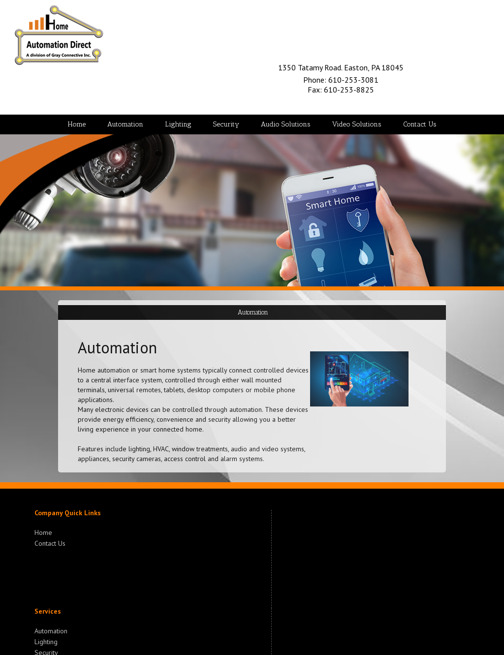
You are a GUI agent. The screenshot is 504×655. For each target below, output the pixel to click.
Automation (50, 630)
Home (43, 532)
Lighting (46, 640)
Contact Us (49, 542)
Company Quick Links (67, 512)
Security (46, 651)
